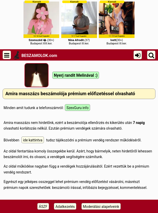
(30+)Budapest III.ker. (117, 22)
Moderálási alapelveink (101, 207)
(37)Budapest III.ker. (79, 22)
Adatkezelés (65, 207)
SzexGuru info (77, 108)
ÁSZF (43, 207)
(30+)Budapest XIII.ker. (41, 22)
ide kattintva (32, 140)
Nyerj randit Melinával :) (76, 75)
